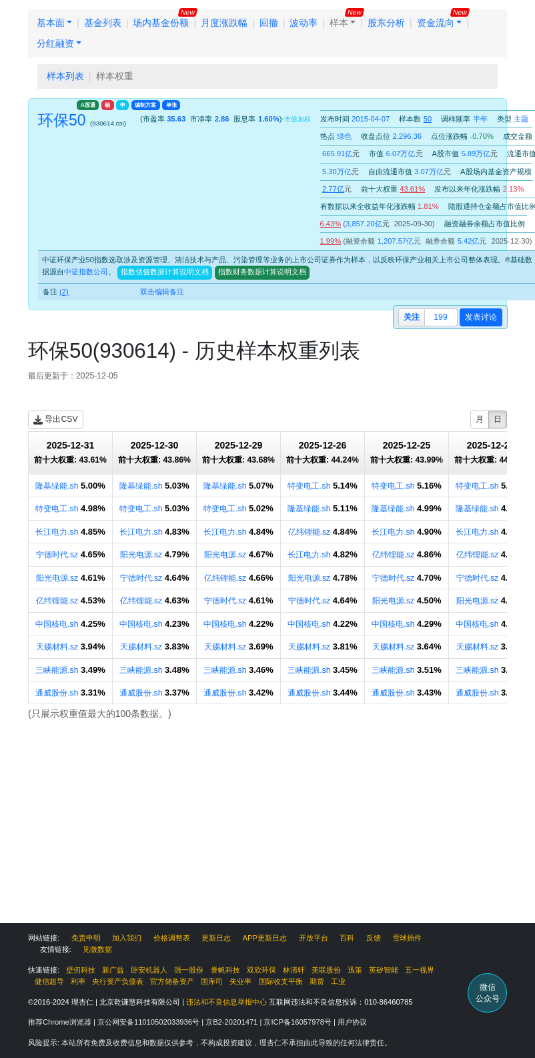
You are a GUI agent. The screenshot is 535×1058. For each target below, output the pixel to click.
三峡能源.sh (56, 670)
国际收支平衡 (281, 981)
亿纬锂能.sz (309, 532)
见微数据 (97, 949)
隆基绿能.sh (56, 486)
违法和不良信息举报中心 (226, 1002)
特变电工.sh (309, 486)
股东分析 (386, 22)
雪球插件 (407, 938)
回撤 (268, 22)
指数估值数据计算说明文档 (165, 272)
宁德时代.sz (57, 554)
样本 (339, 22)
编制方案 (145, 104)
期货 (317, 981)
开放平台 (313, 938)
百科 (347, 938)
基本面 (51, 22)
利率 (78, 981)
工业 (338, 981)
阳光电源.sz (141, 554)
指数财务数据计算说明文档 (262, 272)
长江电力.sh (56, 532)
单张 (171, 104)
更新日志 (216, 938)
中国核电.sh (56, 624)
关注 (412, 317)
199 (440, 317)
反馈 (373, 938)
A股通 (88, 104)
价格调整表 (171, 938)
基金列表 (102, 22)
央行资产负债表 (117, 981)
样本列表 (65, 76)
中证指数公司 (86, 272)
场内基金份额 (161, 22)
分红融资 (55, 43)
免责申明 (86, 938)
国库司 (212, 981)
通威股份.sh (56, 693)
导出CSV (55, 420)
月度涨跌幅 (224, 22)
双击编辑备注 (162, 292)
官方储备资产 (172, 981)
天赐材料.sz (57, 646)
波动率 (304, 22)
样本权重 (114, 76)
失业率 (240, 981)
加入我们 (126, 938)
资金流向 (435, 22)
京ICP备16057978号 (298, 1022)
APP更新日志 (265, 938)
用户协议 (352, 1022)
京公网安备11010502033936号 (149, 1022)
